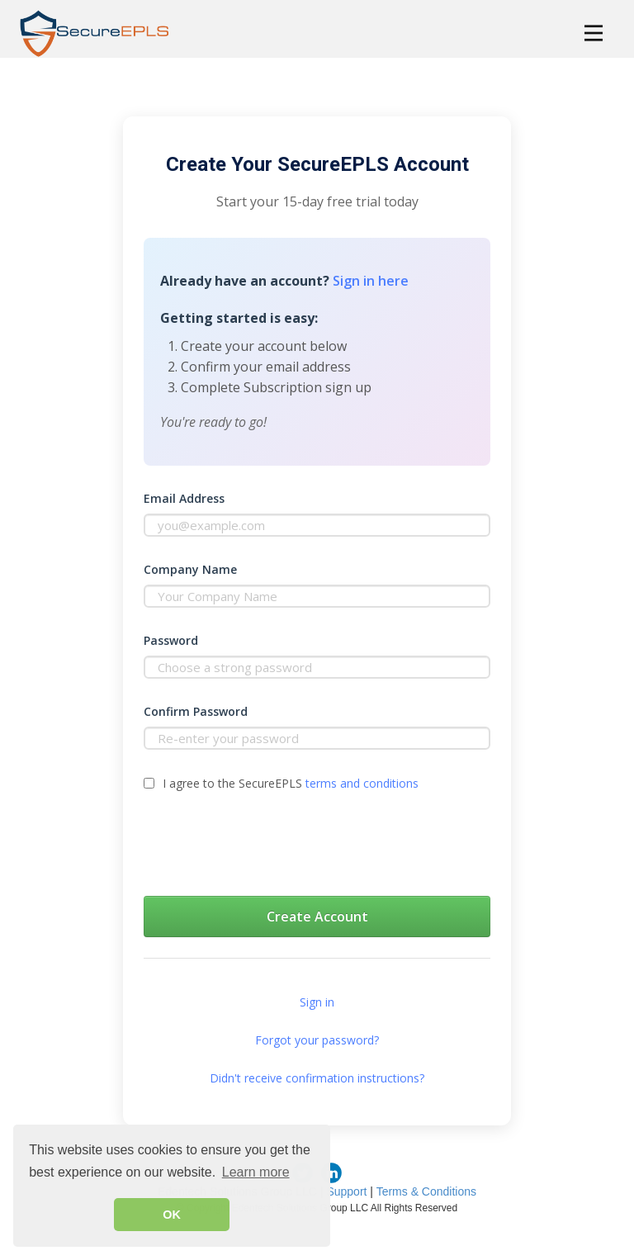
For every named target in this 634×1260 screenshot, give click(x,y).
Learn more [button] (256, 1172)
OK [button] (172, 1214)
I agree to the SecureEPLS (291, 783)
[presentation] (269, 847)
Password (171, 640)
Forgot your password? (317, 1040)
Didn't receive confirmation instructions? (317, 1078)
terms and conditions (362, 783)
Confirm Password (196, 711)
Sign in (317, 1002)
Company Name (190, 569)
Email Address (184, 498)
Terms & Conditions (426, 1191)
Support (346, 1191)
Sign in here (371, 281)
